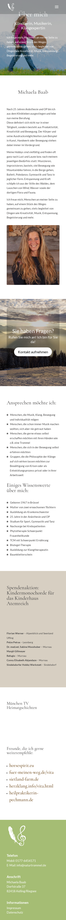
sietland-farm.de (24, 779)
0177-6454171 (25, 861)
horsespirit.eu (21, 765)
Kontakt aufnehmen (33, 352)
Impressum (14, 908)
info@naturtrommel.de (31, 865)
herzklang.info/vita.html (31, 786)
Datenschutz (15, 912)
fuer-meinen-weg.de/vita (31, 772)
